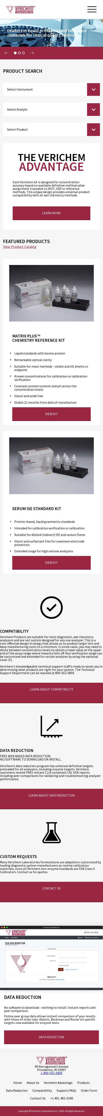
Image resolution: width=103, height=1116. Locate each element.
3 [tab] (23, 53)
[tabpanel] (51, 38)
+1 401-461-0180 (61, 1098)
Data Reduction (17, 1090)
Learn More (51, 213)
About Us (33, 1083)
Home (17, 1083)
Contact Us (52, 888)
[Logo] (20, 9)
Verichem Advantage (58, 1083)
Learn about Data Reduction (51, 795)
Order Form (89, 1090)
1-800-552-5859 (51, 1073)
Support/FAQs (66, 1090)
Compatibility (42, 1090)
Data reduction (51, 1037)
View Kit (51, 414)
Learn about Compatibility (51, 689)
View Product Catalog (19, 247)
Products (83, 1083)
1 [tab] (15, 53)
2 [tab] (19, 53)
